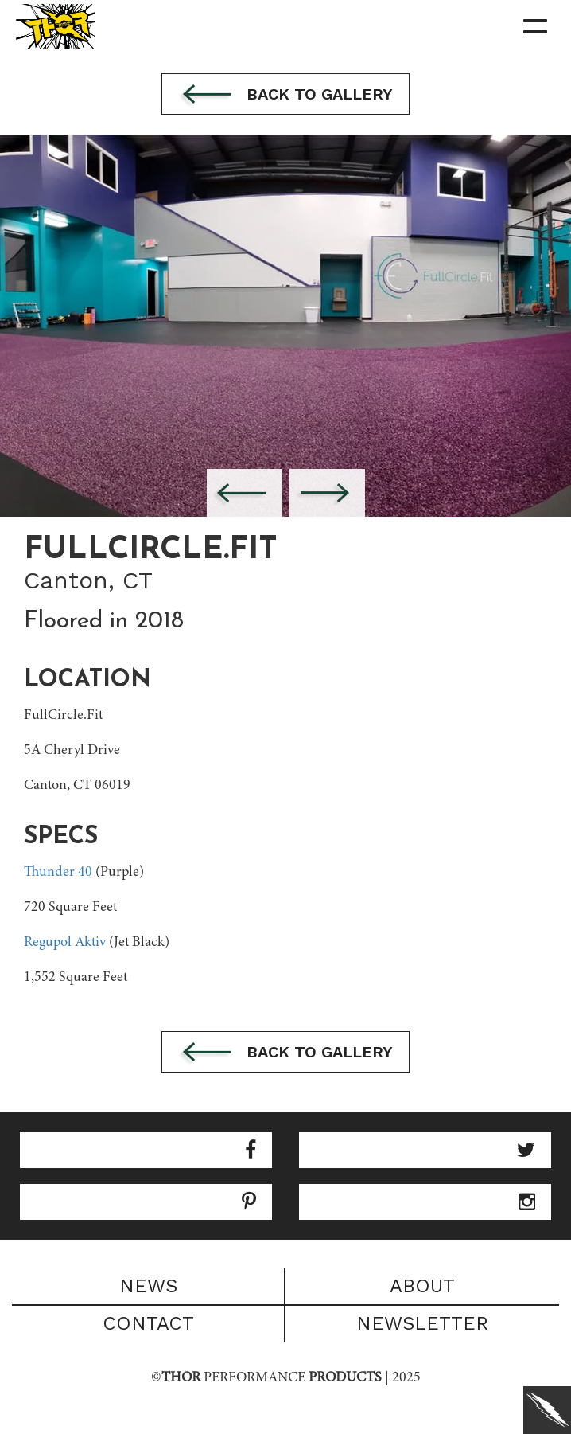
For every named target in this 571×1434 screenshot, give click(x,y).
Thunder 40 (58, 872)
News (148, 1286)
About (422, 1286)
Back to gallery (285, 95)
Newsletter (422, 1323)
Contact (148, 1323)
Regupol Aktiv (65, 943)
